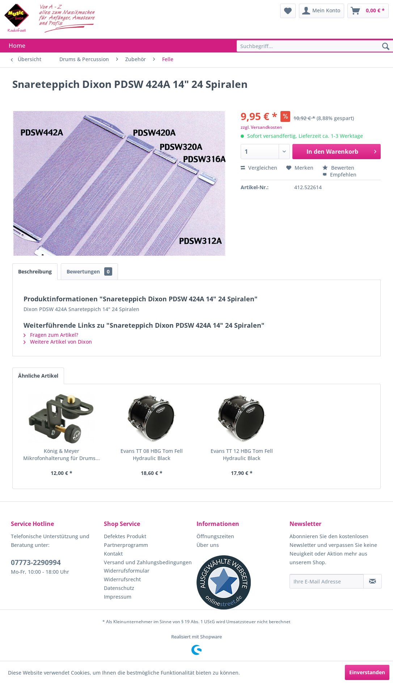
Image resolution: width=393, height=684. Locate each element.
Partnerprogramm (126, 544)
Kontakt (113, 553)
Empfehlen (339, 174)
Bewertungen (89, 271)
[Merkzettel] (288, 11)
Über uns (207, 544)
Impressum (117, 596)
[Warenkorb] (368, 11)
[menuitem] (288, 11)
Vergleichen (259, 167)
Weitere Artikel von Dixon (58, 341)
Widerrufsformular (126, 570)
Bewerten (338, 167)
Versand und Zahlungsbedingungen (148, 562)
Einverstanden (367, 672)
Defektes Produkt (125, 536)
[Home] (17, 45)
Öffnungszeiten (215, 536)
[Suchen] (386, 46)
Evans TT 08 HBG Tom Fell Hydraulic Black (152, 454)
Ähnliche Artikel (38, 375)
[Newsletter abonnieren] (372, 581)
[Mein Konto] (321, 11)
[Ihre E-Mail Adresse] (327, 581)
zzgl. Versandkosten (261, 127)
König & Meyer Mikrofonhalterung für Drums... (61, 454)
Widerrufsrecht (122, 579)
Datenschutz (119, 588)
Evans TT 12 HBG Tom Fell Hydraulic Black (242, 454)
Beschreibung (35, 271)
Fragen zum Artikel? (51, 334)
